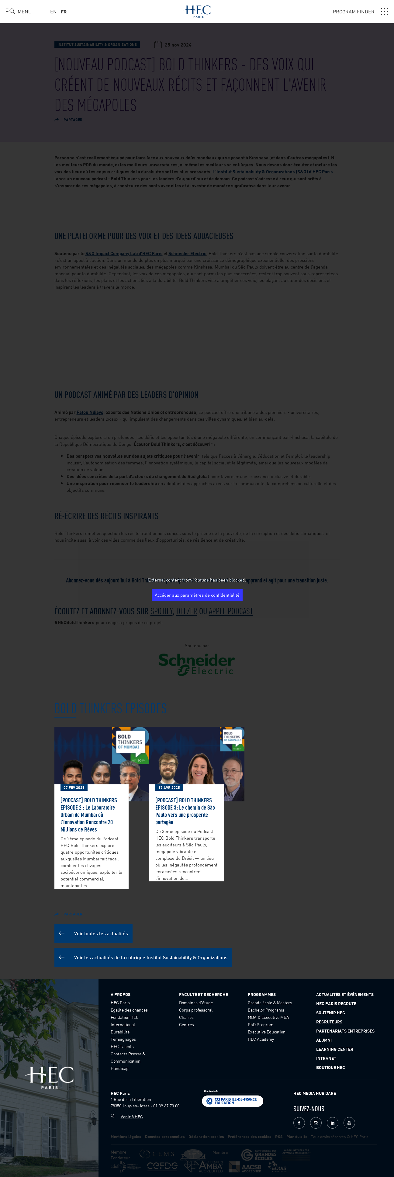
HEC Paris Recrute (336, 1003)
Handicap (120, 1068)
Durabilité (120, 1032)
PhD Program (260, 1024)
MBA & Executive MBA (268, 1017)
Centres (186, 1024)
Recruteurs (329, 1022)
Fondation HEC (125, 1017)
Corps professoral (196, 1010)
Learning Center (334, 1049)
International (123, 1024)
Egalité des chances (129, 1010)
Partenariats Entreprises (345, 1031)
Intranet (326, 1058)
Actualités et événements (345, 994)
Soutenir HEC (330, 1012)
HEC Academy (261, 1039)
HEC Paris (120, 1002)
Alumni (324, 1040)
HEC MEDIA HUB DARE (314, 1093)
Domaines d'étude (196, 1002)
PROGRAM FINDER (360, 11)
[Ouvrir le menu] (19, 11)
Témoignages (123, 1039)
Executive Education (266, 1032)
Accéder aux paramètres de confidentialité (197, 594)
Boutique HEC (330, 1067)
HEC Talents (122, 1046)
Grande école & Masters (270, 1002)
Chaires (186, 1017)
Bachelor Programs (266, 1010)
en (53, 11)
